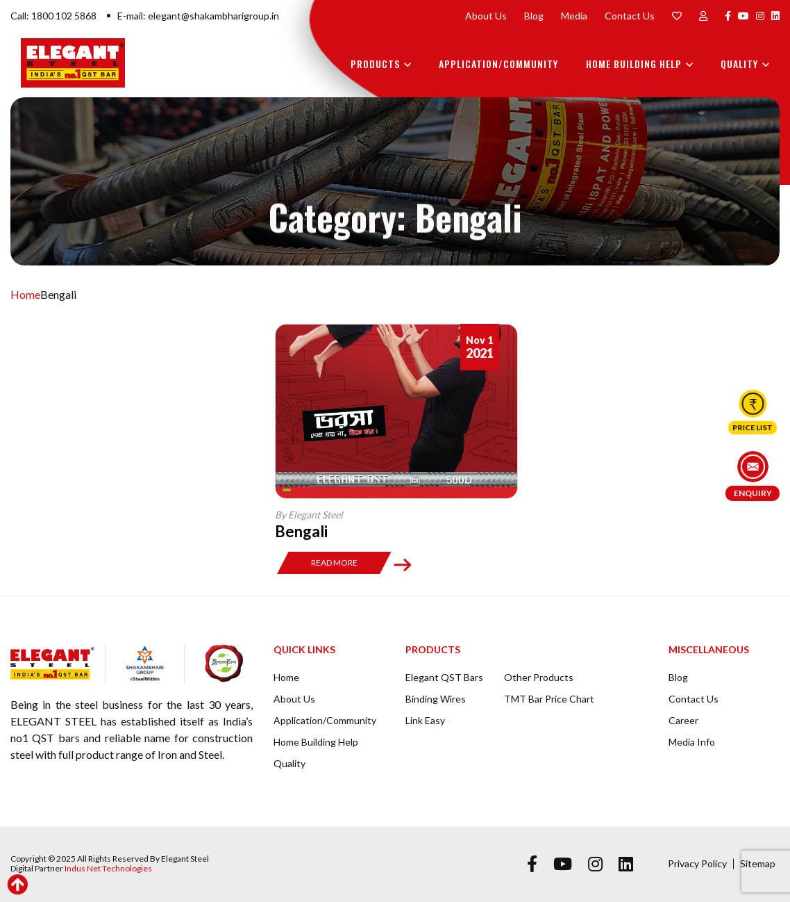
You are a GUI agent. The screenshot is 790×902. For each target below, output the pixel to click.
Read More (334, 562)
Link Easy (425, 720)
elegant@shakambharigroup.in (213, 16)
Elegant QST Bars (444, 677)
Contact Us (630, 16)
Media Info (692, 742)
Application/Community (498, 63)
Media (574, 16)
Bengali (301, 531)
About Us (486, 16)
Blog (534, 16)
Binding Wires (435, 699)
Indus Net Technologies (108, 868)
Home (25, 294)
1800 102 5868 (63, 16)
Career (683, 720)
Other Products (538, 677)
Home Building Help (634, 63)
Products (375, 63)
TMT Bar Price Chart (549, 699)
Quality (739, 63)
